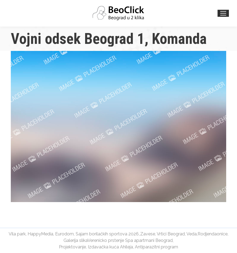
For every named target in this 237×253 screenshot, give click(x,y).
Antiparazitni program (156, 246)
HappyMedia (40, 233)
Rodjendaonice (213, 233)
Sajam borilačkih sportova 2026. (107, 233)
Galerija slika (76, 240)
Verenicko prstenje (106, 240)
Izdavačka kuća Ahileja (110, 246)
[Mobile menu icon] (223, 13)
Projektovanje (72, 246)
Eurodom (64, 233)
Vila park (17, 233)
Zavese (147, 233)
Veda (191, 233)
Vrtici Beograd (171, 233)
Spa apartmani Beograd (149, 240)
